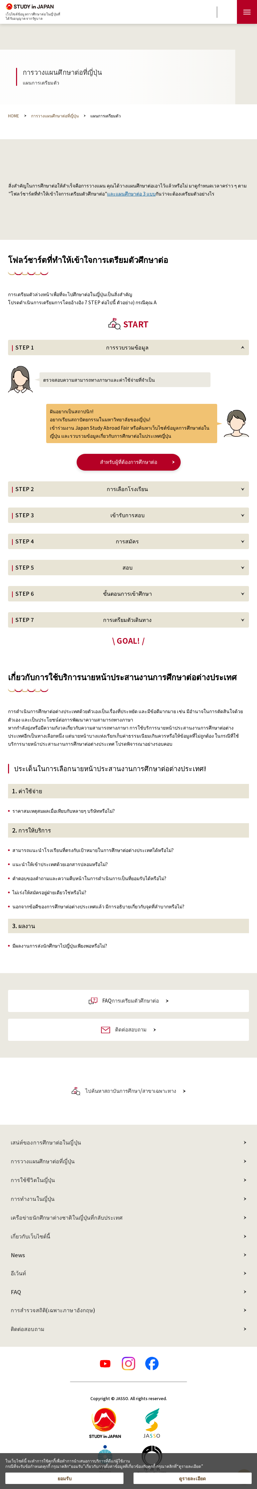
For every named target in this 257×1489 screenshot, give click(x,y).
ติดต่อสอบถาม (28, 1329)
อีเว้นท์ (18, 1273)
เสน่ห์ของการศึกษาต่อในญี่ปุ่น (46, 1142)
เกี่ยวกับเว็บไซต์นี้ (30, 1236)
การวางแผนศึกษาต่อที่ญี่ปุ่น (43, 1161)
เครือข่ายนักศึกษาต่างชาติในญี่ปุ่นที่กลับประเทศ (66, 1217)
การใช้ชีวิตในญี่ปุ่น (33, 1180)
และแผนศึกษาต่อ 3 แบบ (131, 193)
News (18, 1255)
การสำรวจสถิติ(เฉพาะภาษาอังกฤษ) (53, 1310)
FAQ (16, 1292)
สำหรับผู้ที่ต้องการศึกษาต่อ (128, 461)
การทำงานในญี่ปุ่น (33, 1198)
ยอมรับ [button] (65, 1478)
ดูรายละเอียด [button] (192, 1478)
